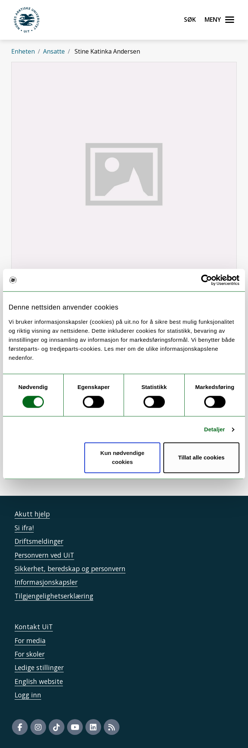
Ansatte (54, 51)
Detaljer (214, 429)
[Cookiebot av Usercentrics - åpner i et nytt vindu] (206, 280)
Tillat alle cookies (201, 458)
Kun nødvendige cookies (122, 457)
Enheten (23, 51)
